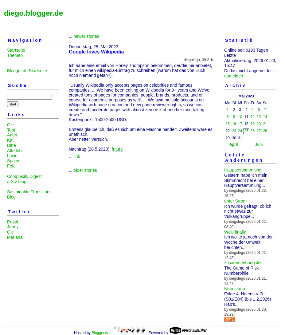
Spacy (13, 160)
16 (234, 124)
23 (234, 131)
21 (265, 124)
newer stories (86, 36)
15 (228, 124)
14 (265, 117)
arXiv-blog (16, 181)
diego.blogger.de (33, 13)
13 (259, 117)
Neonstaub (234, 288)
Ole (10, 124)
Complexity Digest (24, 176)
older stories (85, 170)
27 (259, 131)
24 (240, 131)
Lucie (12, 155)
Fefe (11, 166)
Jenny (12, 226)
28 (265, 131)
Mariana (15, 237)
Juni (259, 144)
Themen (15, 55)
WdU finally (235, 232)
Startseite (16, 50)
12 (253, 117)
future (117, 149)
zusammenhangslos (243, 262)
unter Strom (235, 201)
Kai (10, 140)
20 (259, 124)
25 (246, 131)
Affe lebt (15, 150)
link (77, 156)
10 (240, 117)
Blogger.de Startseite (27, 70)
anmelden (233, 75)
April (233, 144)
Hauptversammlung (242, 170)
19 (253, 124)
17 (240, 124)
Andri (12, 134)
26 (253, 131)
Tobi (11, 130)
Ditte (11, 145)
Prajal (12, 221)
